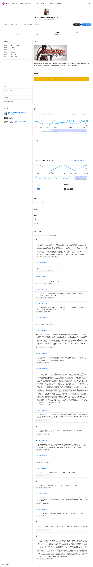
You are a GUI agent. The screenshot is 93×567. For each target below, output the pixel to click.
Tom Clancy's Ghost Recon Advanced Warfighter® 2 (17, 113)
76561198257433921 (42, 368)
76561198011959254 (42, 522)
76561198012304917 (42, 509)
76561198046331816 (42, 353)
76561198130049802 (42, 426)
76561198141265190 (42, 317)
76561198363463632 (42, 330)
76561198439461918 (42, 455)
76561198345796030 (42, 481)
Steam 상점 (77, 24)
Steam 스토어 (9, 90)
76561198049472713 (42, 277)
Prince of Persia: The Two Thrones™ (18, 121)
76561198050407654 (42, 262)
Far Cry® (11, 117)
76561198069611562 (42, 303)
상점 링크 (56, 79)
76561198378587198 (42, 410)
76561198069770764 (42, 440)
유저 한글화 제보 (86, 24)
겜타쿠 (7, 3)
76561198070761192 (42, 240)
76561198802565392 (42, 468)
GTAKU (7, 564)
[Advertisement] (16, 72)
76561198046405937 (42, 536)
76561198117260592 (42, 493)
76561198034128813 (42, 289)
